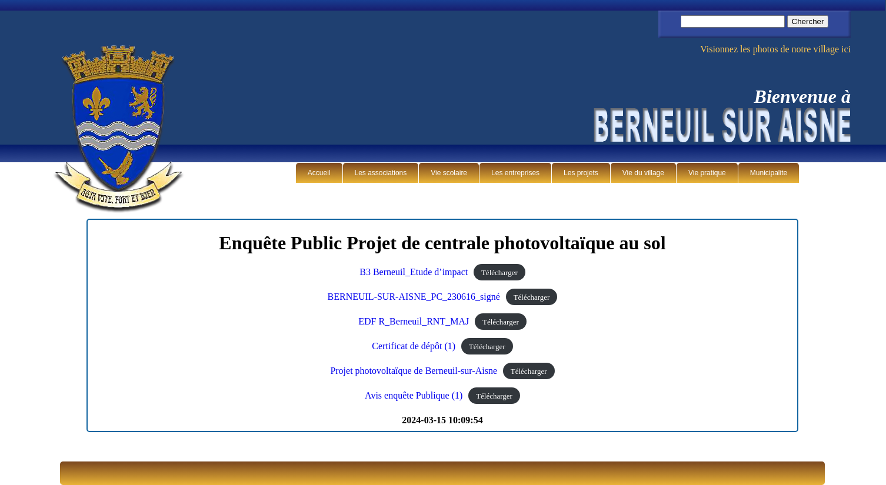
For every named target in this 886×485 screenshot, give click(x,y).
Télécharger (499, 272)
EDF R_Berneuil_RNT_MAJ (413, 321)
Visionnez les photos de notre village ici (775, 49)
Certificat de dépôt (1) (413, 346)
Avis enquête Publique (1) (413, 395)
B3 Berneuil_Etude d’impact (413, 272)
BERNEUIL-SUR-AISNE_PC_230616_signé (414, 297)
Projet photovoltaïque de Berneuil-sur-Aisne (413, 371)
